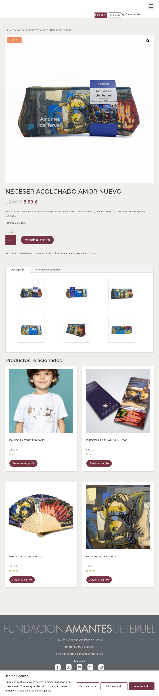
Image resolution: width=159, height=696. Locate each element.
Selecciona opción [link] (23, 463)
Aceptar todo (141, 686)
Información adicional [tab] (47, 269)
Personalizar (87, 686)
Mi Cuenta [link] (115, 15)
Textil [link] (25, 30)
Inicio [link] (8, 30)
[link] (131, 14)
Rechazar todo (114, 686)
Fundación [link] (100, 14)
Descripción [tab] (17, 269)
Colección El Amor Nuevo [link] (60, 253)
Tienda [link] (16, 30)
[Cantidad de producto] (10, 240)
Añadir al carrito (37, 239)
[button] (58, 667)
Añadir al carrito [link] (99, 463)
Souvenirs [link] (82, 253)
